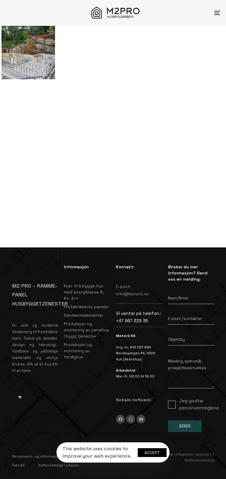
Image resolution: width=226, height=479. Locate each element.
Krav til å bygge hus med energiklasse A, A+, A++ (84, 292)
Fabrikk (18, 465)
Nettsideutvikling (199, 460)
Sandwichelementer (83, 315)
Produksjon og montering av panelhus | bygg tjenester (86, 330)
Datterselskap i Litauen (58, 465)
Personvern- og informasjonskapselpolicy (49, 456)
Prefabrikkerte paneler (86, 306)
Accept (152, 452)
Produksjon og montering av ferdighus (78, 351)
